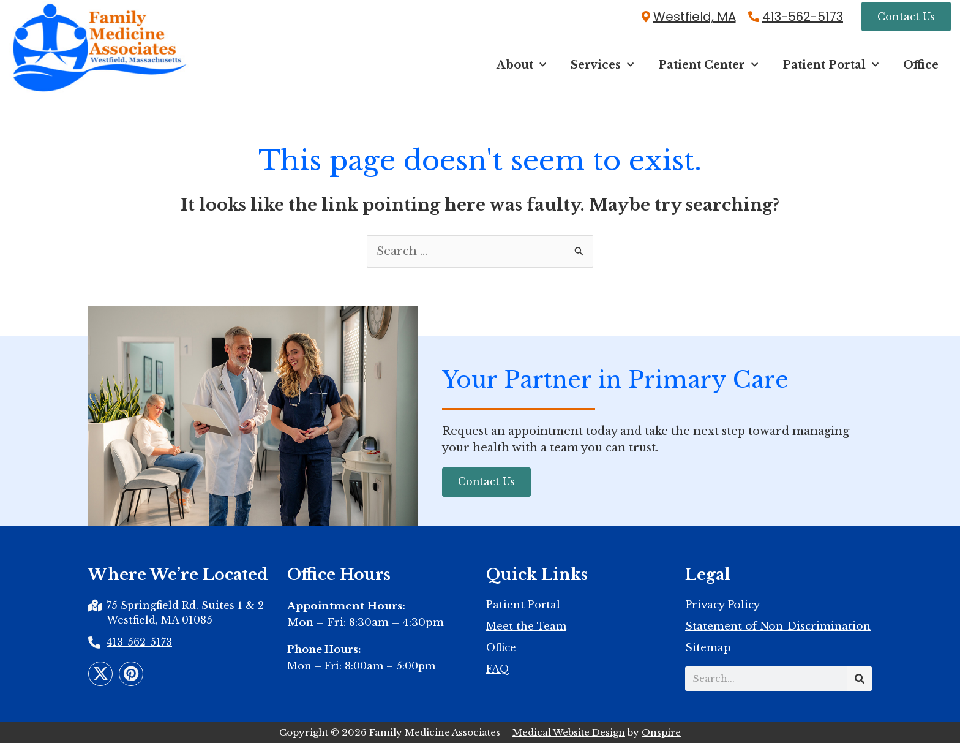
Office (921, 65)
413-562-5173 (802, 17)
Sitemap (708, 648)
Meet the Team (526, 626)
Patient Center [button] (708, 65)
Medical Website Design (568, 732)
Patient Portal (523, 604)
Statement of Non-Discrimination (778, 626)
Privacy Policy (722, 605)
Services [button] (602, 65)
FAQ (497, 669)
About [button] (521, 65)
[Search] (859, 678)
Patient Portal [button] (830, 65)
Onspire (661, 732)
